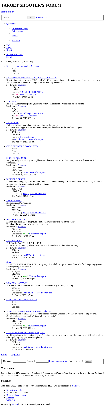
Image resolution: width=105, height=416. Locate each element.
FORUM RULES (13, 101)
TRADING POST (14, 240)
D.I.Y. (8, 262)
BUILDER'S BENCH (15, 179)
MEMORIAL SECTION (16, 283)
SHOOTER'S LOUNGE (16, 158)
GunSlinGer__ (20, 139)
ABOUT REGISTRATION (31, 92)
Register (15, 354)
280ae (25, 172)
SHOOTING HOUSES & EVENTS (21, 300)
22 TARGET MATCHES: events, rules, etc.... (25, 332)
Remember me (76, 361)
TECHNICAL (12, 122)
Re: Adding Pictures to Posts (32, 113)
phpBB (15, 404)
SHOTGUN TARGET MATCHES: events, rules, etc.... (29, 311)
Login (4, 354)
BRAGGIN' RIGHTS (15, 219)
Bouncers (22, 85)
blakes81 (76, 386)
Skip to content (7, 12)
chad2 (25, 255)
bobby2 (26, 193)
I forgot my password (58, 361)
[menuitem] (20, 28)
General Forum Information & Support (23, 66)
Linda (16, 94)
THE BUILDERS (13, 200)
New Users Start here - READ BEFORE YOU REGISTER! (31, 78)
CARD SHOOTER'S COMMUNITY (22, 146)
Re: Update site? (27, 137)
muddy (26, 234)
